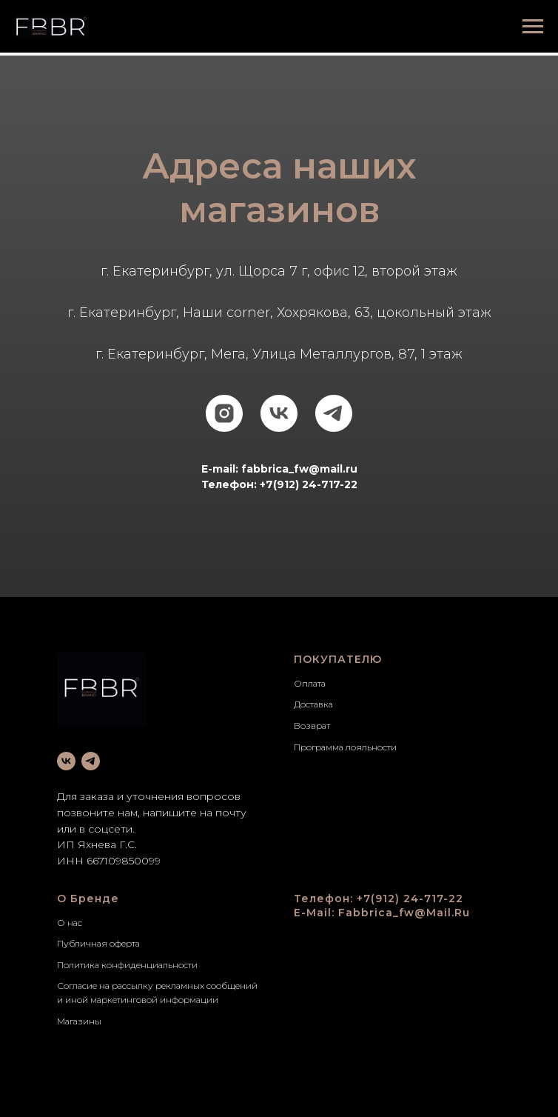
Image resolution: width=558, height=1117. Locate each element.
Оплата (310, 683)
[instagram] (224, 413)
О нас (69, 922)
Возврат (312, 725)
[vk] (279, 413)
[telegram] (333, 413)
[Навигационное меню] (532, 26)
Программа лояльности (345, 747)
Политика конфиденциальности (127, 964)
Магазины (79, 1021)
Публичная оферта (98, 943)
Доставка (313, 704)
